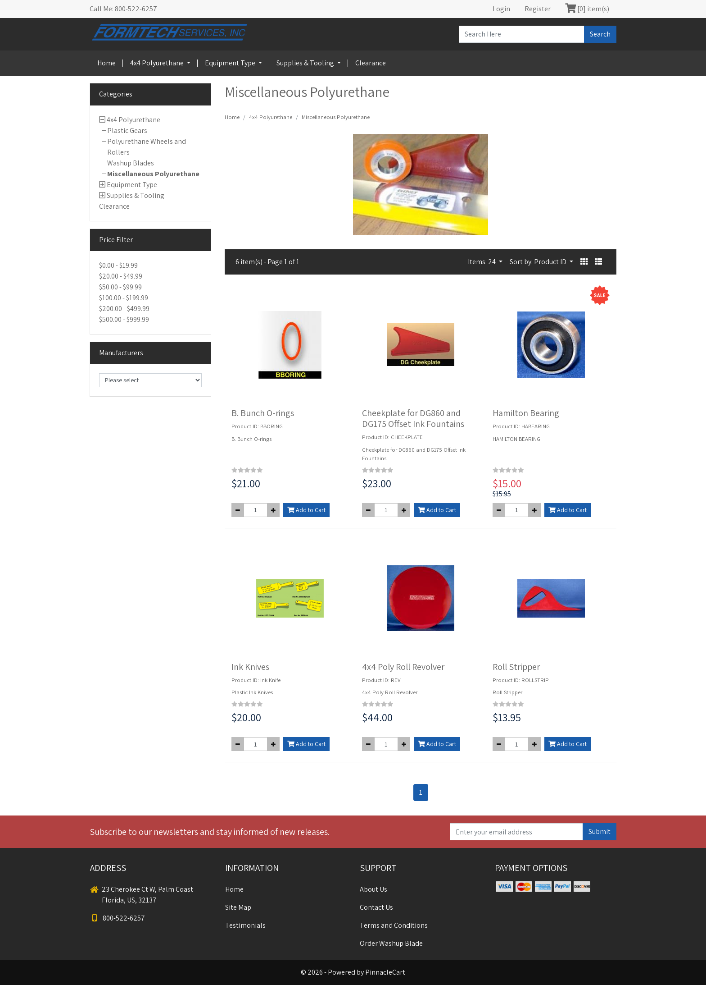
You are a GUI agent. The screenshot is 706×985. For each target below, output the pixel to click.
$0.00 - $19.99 (118, 265)
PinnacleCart (385, 972)
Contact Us (376, 907)
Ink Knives (250, 667)
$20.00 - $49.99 (120, 276)
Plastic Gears (127, 130)
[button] (584, 262)
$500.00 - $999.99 (124, 319)
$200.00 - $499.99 (124, 308)
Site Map (238, 907)
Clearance (370, 63)
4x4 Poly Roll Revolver (403, 667)
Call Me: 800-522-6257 (123, 9)
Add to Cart (306, 510)
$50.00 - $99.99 (120, 287)
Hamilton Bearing (526, 413)
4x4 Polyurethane (157, 63)
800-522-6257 (117, 918)
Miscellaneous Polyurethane (153, 174)
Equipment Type (231, 63)
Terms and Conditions (394, 925)
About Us (373, 889)
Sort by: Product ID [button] (539, 261)
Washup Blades (130, 163)
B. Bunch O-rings (262, 413)
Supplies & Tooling (305, 63)
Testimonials (245, 925)
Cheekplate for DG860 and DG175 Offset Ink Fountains (413, 418)
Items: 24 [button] (482, 261)
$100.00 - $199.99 (123, 297)
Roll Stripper (516, 667)
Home (106, 63)
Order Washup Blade (391, 943)
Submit (599, 831)
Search (600, 34)
